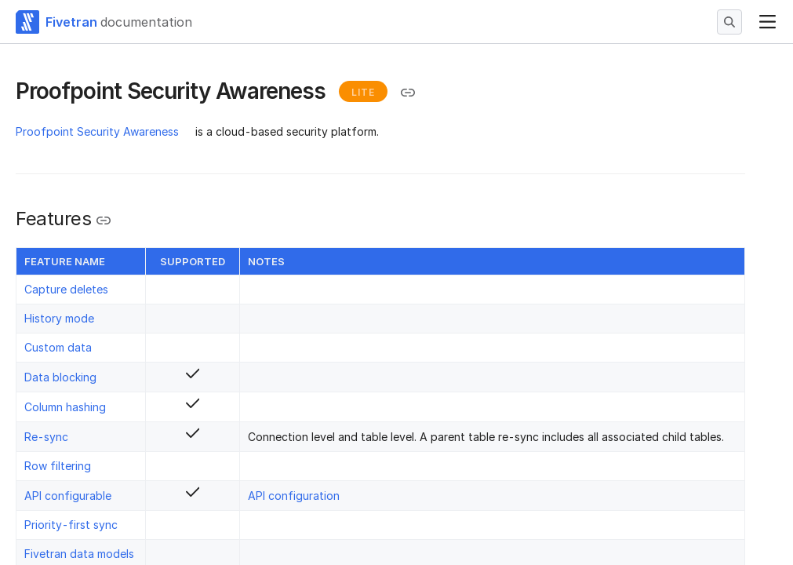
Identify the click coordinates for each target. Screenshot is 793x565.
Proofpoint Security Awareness (97, 131)
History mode (59, 318)
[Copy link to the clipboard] (407, 92)
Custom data (58, 347)
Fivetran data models (79, 553)
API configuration (294, 495)
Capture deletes (66, 289)
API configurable (67, 495)
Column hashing (65, 407)
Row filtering (57, 465)
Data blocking (60, 377)
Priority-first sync (71, 524)
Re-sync (46, 436)
